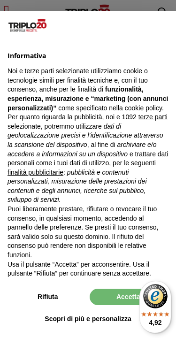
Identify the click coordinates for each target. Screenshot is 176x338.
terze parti (153, 117)
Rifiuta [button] (48, 296)
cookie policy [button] (143, 108)
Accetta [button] (128, 296)
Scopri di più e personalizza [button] (88, 319)
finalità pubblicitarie (35, 172)
